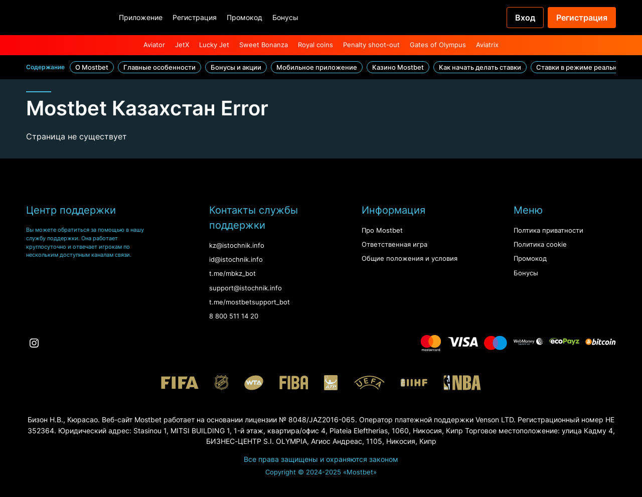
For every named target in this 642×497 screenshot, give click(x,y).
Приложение (141, 17)
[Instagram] (34, 343)
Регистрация (195, 17)
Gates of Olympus (438, 45)
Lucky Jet (214, 45)
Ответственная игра (394, 244)
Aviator (154, 45)
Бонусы (285, 17)
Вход (525, 18)
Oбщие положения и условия (409, 258)
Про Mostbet (382, 230)
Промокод (244, 17)
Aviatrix (487, 45)
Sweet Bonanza (263, 45)
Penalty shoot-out (371, 45)
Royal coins (315, 45)
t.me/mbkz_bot (232, 273)
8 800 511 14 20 (233, 316)
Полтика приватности (548, 230)
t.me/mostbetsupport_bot (249, 302)
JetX (182, 45)
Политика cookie (540, 244)
